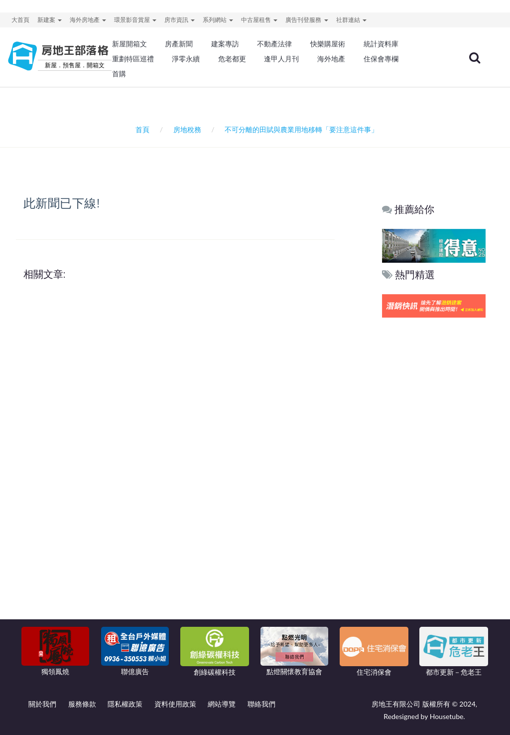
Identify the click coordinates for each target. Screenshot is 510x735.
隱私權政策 (125, 704)
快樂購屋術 (327, 43)
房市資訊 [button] (179, 19)
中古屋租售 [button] (259, 19)
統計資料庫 (381, 43)
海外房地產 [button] (88, 19)
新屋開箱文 (129, 43)
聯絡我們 (261, 704)
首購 (119, 73)
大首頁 (20, 19)
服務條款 (82, 704)
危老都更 (232, 58)
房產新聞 (179, 43)
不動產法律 (274, 43)
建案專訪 (225, 43)
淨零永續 (186, 58)
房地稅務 (187, 129)
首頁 (140, 129)
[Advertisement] (434, 472)
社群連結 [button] (351, 19)
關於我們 (42, 704)
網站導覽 (222, 704)
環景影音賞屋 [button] (135, 19)
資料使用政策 (175, 704)
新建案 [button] (49, 19)
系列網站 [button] (218, 19)
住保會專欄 (381, 58)
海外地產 (331, 58)
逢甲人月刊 (281, 58)
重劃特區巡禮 (133, 58)
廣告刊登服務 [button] (306, 19)
